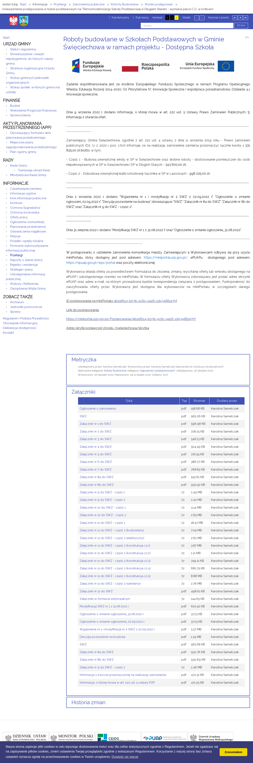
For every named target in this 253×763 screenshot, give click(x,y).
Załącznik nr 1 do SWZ (95, 424)
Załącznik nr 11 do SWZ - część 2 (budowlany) (112, 530)
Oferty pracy (19, 217)
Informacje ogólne (23, 193)
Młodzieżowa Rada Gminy (28, 175)
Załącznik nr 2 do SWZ (95, 431)
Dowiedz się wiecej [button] (124, 756)
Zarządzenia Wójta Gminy (28, 288)
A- (235, 17)
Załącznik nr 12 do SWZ (96, 591)
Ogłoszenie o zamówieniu (98, 408)
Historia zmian (89, 702)
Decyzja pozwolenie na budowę (102, 637)
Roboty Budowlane (115, 370)
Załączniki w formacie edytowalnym (105, 599)
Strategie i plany (21, 269)
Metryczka (84, 360)
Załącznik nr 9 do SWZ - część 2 (102, 500)
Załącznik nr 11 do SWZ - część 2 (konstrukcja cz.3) (115, 561)
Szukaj (241, 25)
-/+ (247, 37)
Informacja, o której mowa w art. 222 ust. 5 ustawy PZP (117, 682)
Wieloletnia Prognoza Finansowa (33, 110)
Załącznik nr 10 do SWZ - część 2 (103, 515)
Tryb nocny (141, 17)
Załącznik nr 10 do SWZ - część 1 (103, 507)
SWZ (83, 416)
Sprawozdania (20, 115)
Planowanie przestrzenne (28, 227)
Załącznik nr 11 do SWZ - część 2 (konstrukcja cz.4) (115, 568)
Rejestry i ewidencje (24, 265)
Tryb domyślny (119, 17)
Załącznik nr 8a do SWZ (96, 477)
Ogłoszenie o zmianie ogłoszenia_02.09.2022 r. (112, 621)
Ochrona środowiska (24, 212)
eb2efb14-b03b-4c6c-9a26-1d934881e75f (145, 301)
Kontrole (16, 203)
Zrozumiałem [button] (233, 752)
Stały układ (196, 17)
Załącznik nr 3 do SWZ (95, 439)
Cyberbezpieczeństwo (26, 189)
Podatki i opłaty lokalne (26, 241)
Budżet (15, 106)
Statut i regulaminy (23, 49)
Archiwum (17, 302)
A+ (246, 17)
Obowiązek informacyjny (20, 323)
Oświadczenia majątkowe (28, 231)
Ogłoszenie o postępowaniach (157, 370)
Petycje (15, 236)
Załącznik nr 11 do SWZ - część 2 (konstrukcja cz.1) (115, 545)
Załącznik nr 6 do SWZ (96, 462)
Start (6, 37)
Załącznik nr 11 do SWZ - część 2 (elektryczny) (112, 538)
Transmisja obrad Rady (34, 170)
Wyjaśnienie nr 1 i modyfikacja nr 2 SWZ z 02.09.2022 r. (117, 629)
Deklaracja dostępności (19, 328)
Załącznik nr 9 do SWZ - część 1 (102, 492)
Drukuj (244, 54)
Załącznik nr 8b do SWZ (97, 485)
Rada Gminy (18, 165)
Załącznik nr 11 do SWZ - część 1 (102, 523)
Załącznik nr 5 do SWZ (95, 454)
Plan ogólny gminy (23, 152)
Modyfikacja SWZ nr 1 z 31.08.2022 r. (104, 606)
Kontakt (8, 332)
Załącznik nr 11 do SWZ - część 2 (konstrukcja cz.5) (115, 576)
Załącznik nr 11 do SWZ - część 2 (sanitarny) (110, 583)
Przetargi (16, 255)
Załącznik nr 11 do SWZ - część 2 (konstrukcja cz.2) (115, 553)
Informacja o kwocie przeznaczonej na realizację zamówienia (123, 675)
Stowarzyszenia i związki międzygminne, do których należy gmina (29, 58)
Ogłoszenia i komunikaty (27, 222)
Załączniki (83, 392)
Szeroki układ (202, 17)
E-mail (248, 54)
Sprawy (15, 311)
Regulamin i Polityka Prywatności (26, 318)
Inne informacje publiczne (28, 198)
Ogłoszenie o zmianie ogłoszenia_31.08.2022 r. (112, 614)
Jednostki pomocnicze (26, 307)
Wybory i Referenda (24, 284)
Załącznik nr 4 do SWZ (96, 447)
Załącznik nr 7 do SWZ (95, 469)
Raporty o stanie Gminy (26, 260)
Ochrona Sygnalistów (25, 208)
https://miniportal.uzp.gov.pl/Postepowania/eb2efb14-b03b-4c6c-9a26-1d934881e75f (131, 319)
